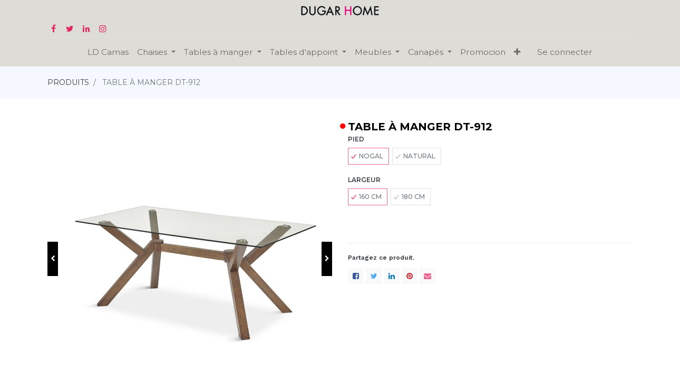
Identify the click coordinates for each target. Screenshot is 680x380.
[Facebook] (356, 276)
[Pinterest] (409, 276)
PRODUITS (68, 82)
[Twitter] (374, 276)
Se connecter (564, 52)
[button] (517, 52)
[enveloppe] (427, 276)
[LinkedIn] (392, 276)
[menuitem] (108, 52)
